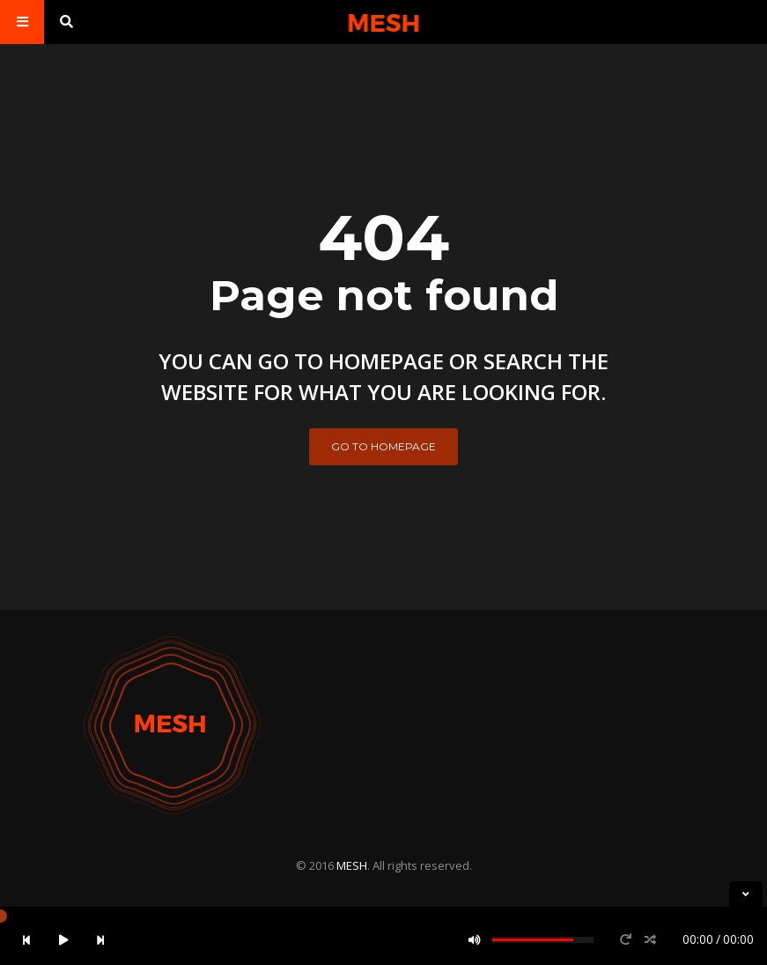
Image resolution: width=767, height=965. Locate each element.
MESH (351, 865)
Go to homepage (383, 446)
